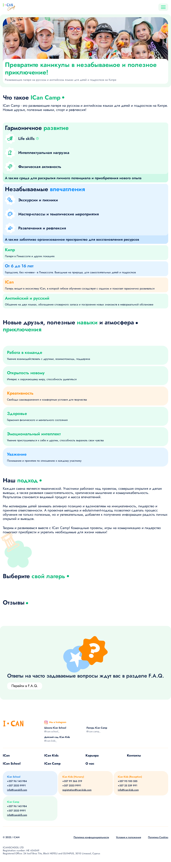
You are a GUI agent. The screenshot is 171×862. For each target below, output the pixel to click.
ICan (6, 755)
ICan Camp (52, 763)
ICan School (12, 763)
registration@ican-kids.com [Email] (76, 789)
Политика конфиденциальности (91, 837)
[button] (38, 138)
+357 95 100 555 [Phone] (127, 781)
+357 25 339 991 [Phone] (127, 785)
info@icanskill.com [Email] (17, 789)
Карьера (92, 755)
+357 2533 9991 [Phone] (16, 785)
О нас (90, 763)
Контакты (134, 755)
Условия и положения (128, 837)
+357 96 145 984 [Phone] (17, 781)
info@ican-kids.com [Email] (128, 789)
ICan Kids (51, 755)
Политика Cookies (158, 837)
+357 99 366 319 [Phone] (72, 781)
